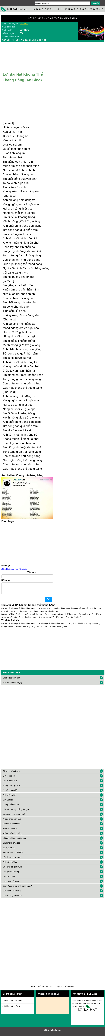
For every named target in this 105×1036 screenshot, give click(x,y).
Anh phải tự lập (9, 797)
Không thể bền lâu (11, 807)
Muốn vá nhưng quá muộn (14, 816)
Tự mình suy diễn (10, 792)
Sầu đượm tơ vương (12, 859)
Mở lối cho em (9, 778)
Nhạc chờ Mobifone (41, 988)
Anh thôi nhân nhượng (12, 685)
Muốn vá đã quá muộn (13, 869)
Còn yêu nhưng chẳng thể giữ (16, 811)
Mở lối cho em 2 (10, 783)
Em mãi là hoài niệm (12, 826)
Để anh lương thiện (11, 773)
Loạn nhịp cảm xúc (11, 883)
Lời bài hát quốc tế (12, 1008)
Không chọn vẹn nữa (12, 821)
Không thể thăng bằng (12, 835)
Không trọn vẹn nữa (11, 788)
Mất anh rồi (8, 802)
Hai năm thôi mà (10, 831)
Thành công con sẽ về (12, 898)
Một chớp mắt (9, 878)
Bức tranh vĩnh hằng (12, 893)
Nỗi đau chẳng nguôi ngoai (14, 840)
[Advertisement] (27, 543)
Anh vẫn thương (10, 864)
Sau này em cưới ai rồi (13, 855)
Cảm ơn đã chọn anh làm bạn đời (17, 888)
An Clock (24, 23)
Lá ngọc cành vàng (11, 874)
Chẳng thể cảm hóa (11, 680)
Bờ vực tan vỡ (9, 850)
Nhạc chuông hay (64, 988)
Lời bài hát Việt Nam (13, 1003)
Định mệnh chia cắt (11, 845)
